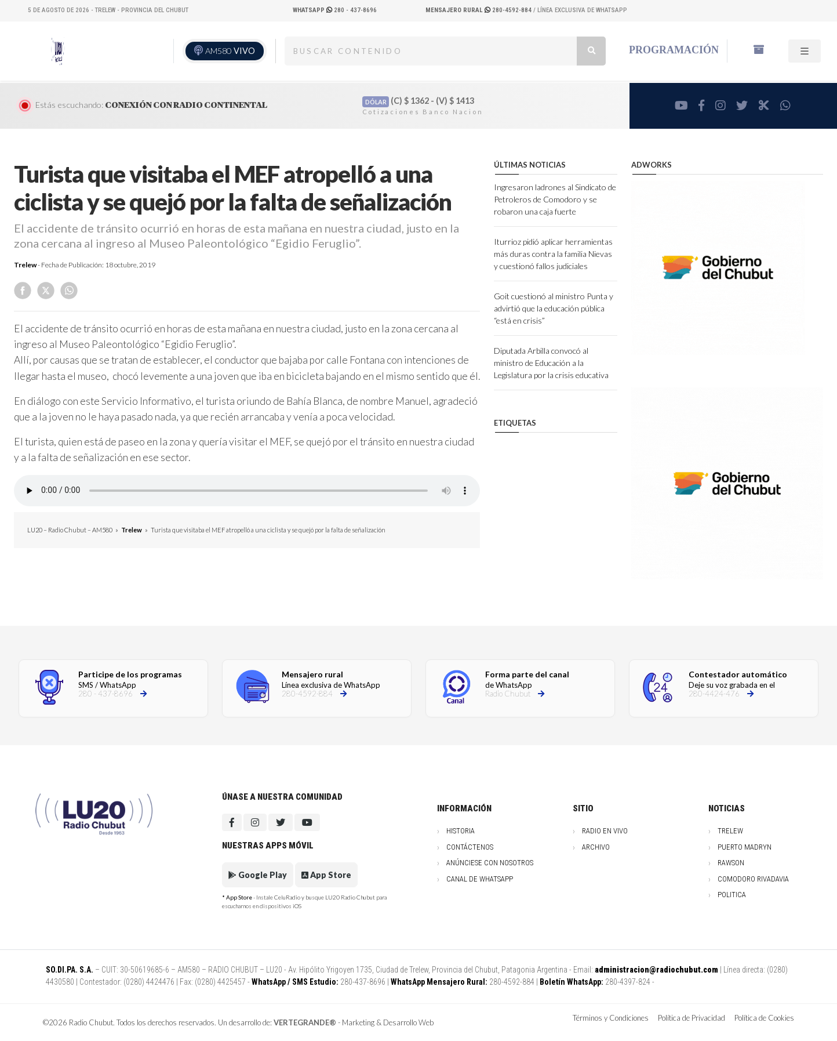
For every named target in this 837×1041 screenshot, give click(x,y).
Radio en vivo (605, 830)
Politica (732, 894)
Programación (674, 50)
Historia (460, 830)
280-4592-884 (479, 10)
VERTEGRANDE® (305, 1022)
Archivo (596, 847)
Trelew (25, 264)
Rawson (731, 862)
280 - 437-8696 (335, 10)
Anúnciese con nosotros (489, 862)
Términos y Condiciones (611, 1017)
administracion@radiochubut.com (656, 969)
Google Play (257, 875)
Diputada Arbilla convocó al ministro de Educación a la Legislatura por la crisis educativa (551, 363)
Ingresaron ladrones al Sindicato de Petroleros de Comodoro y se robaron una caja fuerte (555, 199)
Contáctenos (469, 847)
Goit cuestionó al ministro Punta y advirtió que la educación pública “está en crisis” (553, 308)
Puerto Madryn (745, 847)
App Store (326, 875)
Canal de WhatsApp (479, 879)
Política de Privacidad (691, 1017)
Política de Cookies (764, 1017)
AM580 (230, 51)
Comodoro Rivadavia (753, 879)
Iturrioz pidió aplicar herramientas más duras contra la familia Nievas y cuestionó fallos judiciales (553, 254)
